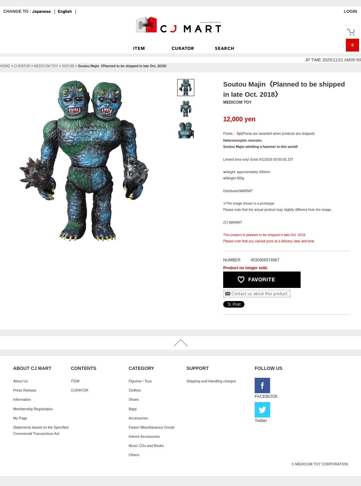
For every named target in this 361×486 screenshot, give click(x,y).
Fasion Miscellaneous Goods (152, 427)
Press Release (24, 390)
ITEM (75, 381)
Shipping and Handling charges (211, 381)
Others (134, 455)
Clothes (135, 390)
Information (22, 399)
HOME (5, 66)
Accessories (138, 418)
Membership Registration (33, 409)
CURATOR (22, 66)
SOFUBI (68, 66)
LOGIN (350, 11)
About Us (20, 381)
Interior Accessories (144, 436)
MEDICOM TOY (46, 66)
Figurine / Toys (140, 381)
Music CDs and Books (146, 446)
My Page (20, 418)
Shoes (134, 399)
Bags (133, 409)
